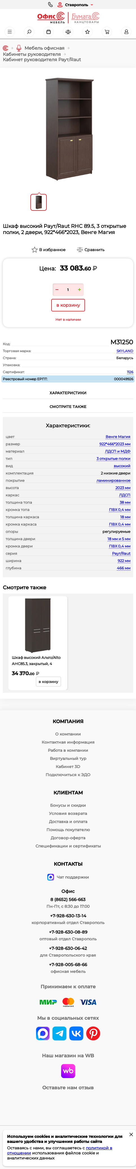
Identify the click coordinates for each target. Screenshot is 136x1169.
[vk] (43, 1034)
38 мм (125, 502)
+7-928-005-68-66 (68, 964)
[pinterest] (93, 1034)
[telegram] (59, 1034)
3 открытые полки (113, 458)
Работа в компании (68, 750)
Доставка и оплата (68, 821)
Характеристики (68, 393)
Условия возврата (68, 813)
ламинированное (113, 480)
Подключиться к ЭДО (68, 774)
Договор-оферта (68, 837)
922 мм (124, 560)
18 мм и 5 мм (119, 539)
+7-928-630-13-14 (68, 915)
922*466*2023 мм (114, 444)
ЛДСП (124, 495)
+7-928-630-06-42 (68, 948)
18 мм (125, 517)
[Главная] (5, 48)
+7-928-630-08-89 (68, 932)
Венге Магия (118, 436)
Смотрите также (68, 406)
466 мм (123, 568)
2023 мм (122, 487)
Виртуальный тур (68, 758)
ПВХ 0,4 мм (119, 509)
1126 (130, 372)
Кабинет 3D (68, 766)
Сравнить (94, 249)
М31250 (121, 342)
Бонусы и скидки (68, 805)
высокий (122, 466)
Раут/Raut (121, 553)
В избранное (52, 249)
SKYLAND (125, 351)
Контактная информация (68, 742)
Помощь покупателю (68, 829)
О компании (68, 734)
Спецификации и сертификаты (68, 846)
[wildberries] (68, 1071)
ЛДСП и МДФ (117, 451)
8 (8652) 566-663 (68, 899)
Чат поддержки (68, 877)
